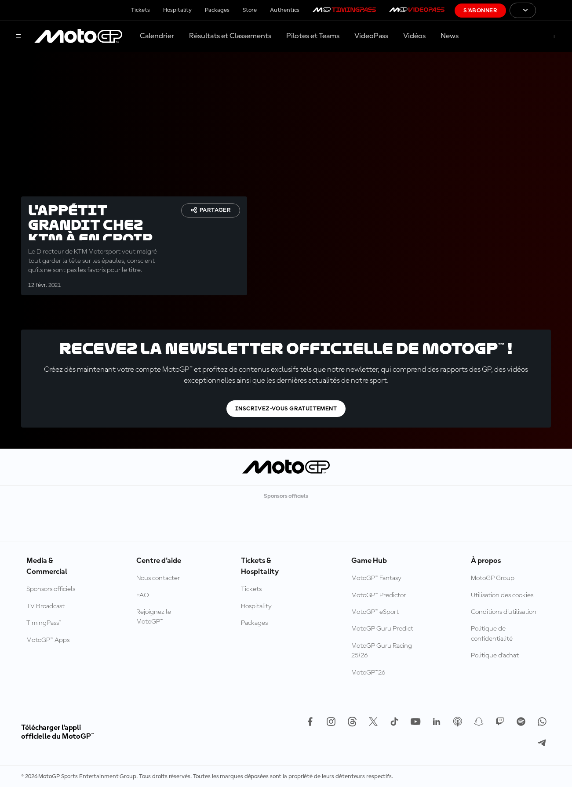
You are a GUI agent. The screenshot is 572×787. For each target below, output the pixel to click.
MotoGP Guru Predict (382, 628)
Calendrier (157, 36)
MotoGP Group (492, 578)
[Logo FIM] (554, 10)
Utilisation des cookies (502, 595)
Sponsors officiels (50, 589)
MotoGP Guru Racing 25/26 (381, 650)
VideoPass (371, 36)
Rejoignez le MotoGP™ (153, 617)
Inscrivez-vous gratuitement (286, 409)
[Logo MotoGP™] (78, 36)
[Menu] (18, 37)
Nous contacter (158, 578)
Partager (210, 210)
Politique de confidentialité (492, 633)
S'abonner (480, 10)
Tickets (140, 10)
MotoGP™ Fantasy (376, 578)
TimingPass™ (44, 623)
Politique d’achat (495, 655)
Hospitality (177, 10)
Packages (217, 10)
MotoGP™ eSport (375, 612)
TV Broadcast (45, 606)
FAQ (142, 595)
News (450, 36)
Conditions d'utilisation (503, 612)
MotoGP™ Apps (47, 640)
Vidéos (414, 36)
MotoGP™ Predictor (378, 595)
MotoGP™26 (368, 672)
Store (250, 10)
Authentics (284, 10)
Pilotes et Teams (312, 36)
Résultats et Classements (230, 36)
